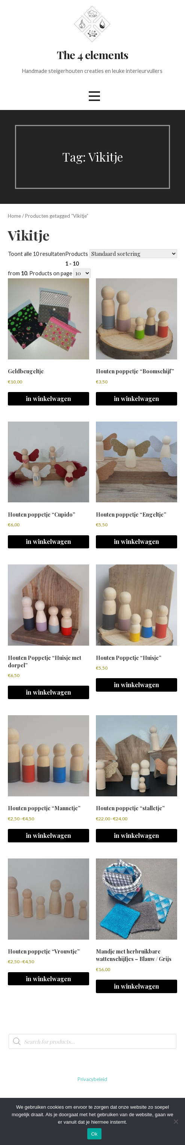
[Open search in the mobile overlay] (92, 1041)
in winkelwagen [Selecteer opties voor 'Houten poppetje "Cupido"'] (48, 541)
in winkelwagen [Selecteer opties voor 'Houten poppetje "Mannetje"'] (48, 835)
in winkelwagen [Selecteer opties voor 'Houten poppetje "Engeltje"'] (136, 541)
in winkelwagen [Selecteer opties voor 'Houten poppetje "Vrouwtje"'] (48, 979)
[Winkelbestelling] (133, 253)
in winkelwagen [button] (48, 398)
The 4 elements (92, 55)
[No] (175, 1121)
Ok (94, 1134)
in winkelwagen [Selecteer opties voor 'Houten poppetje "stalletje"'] (136, 835)
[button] (94, 96)
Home (14, 216)
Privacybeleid (92, 1079)
